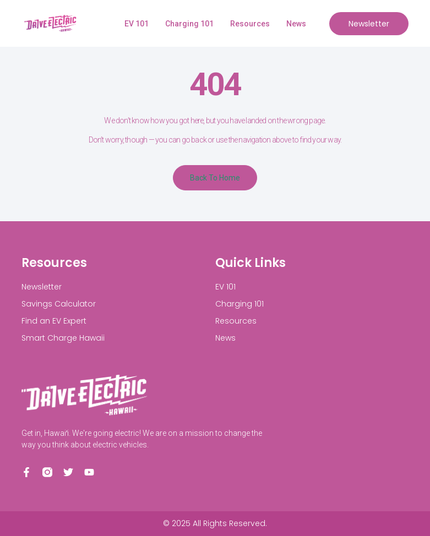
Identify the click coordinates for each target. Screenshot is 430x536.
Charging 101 (189, 23)
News (296, 23)
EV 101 (136, 23)
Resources (250, 23)
